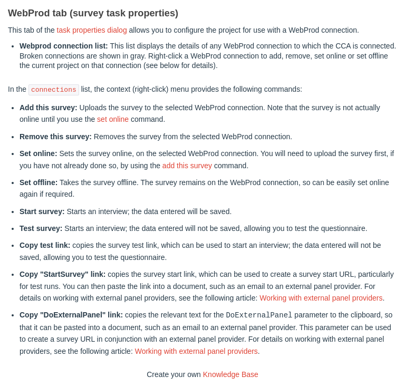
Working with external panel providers (320, 298)
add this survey (187, 165)
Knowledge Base (230, 374)
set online (113, 119)
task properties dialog (92, 30)
